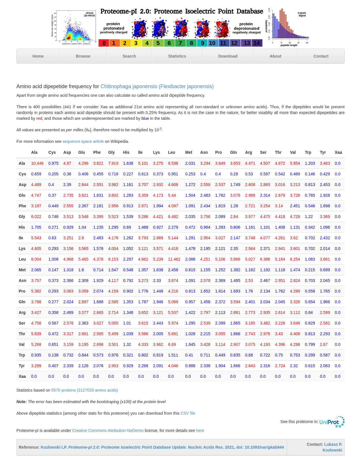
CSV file (187, 413)
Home (38, 56)
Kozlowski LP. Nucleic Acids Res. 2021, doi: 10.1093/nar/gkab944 (162, 447)
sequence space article (83, 141)
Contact (321, 56)
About (275, 56)
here (200, 430)
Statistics (177, 56)
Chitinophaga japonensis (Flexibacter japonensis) (157, 86)
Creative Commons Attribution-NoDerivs (108, 430)
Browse (83, 56)
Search (129, 56)
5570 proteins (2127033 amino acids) (84, 390)
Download (228, 56)
